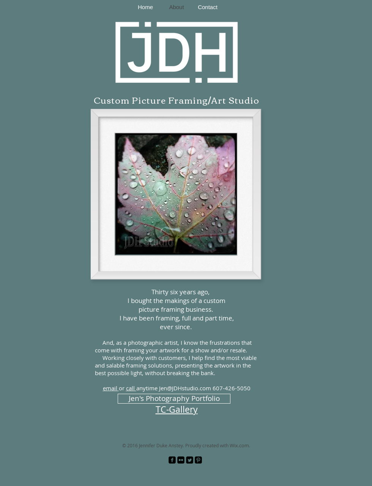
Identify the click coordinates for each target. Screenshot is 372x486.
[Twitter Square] (189, 460)
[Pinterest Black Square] (198, 460)
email (111, 388)
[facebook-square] (172, 460)
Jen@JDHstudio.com (185, 388)
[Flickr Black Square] (180, 460)
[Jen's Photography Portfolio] (174, 399)
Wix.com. (240, 445)
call (131, 388)
